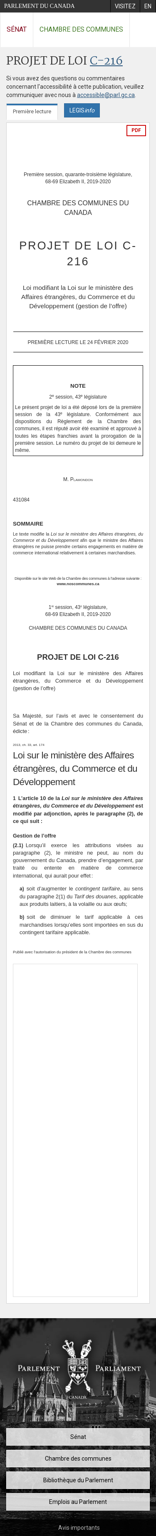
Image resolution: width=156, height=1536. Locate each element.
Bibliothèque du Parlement (78, 1480)
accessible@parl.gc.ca (106, 95)
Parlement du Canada (39, 6)
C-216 (106, 61)
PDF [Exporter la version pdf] (136, 130)
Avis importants (79, 1527)
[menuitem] (125, 6)
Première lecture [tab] (32, 111)
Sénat (17, 29)
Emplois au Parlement (78, 1502)
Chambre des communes (81, 29)
